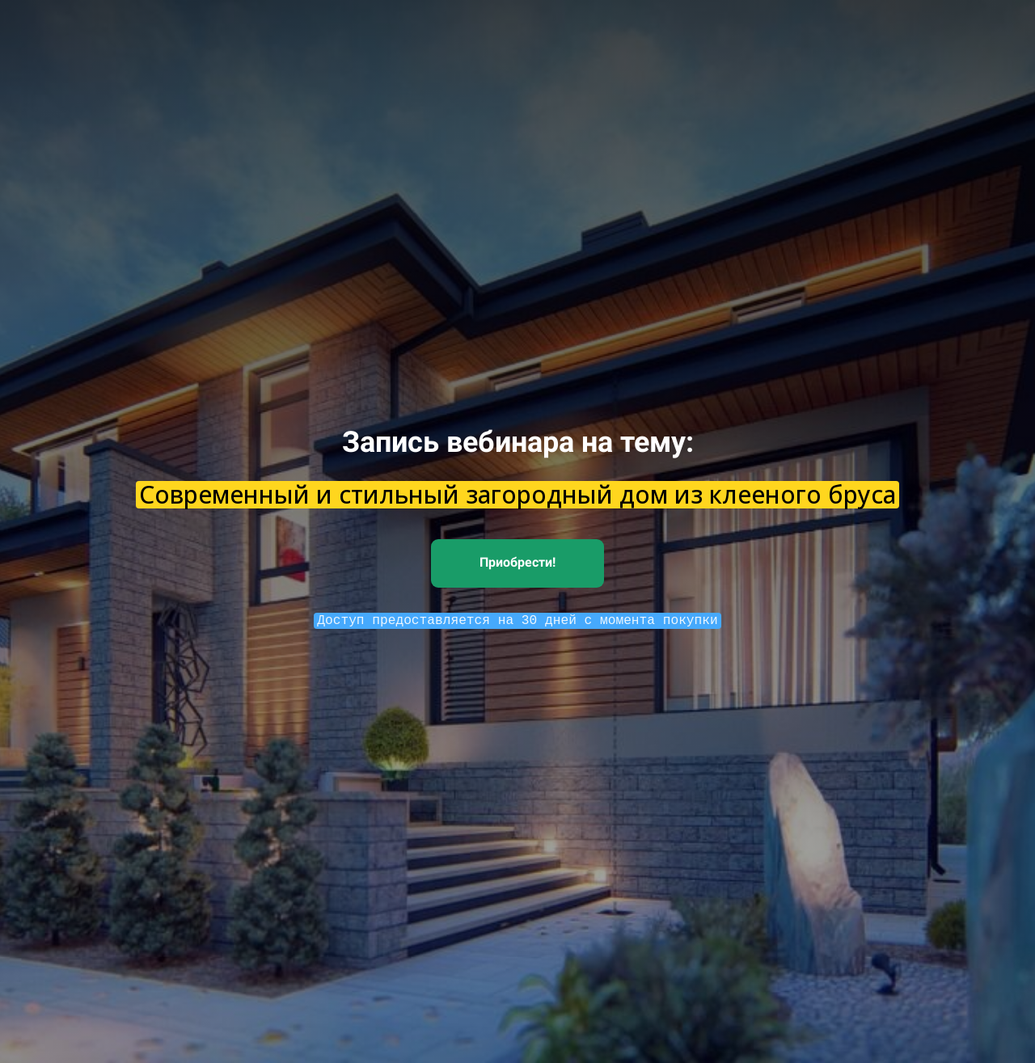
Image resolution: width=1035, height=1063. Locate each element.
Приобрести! (517, 562)
